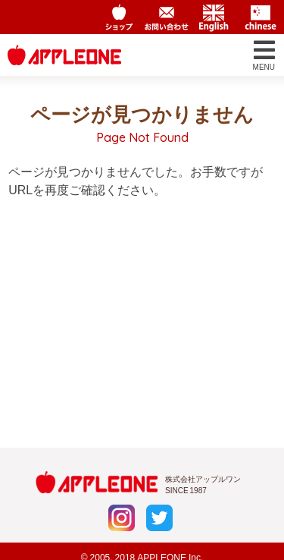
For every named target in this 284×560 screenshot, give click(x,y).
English (213, 17)
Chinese (260, 17)
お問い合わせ (166, 17)
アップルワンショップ (119, 17)
